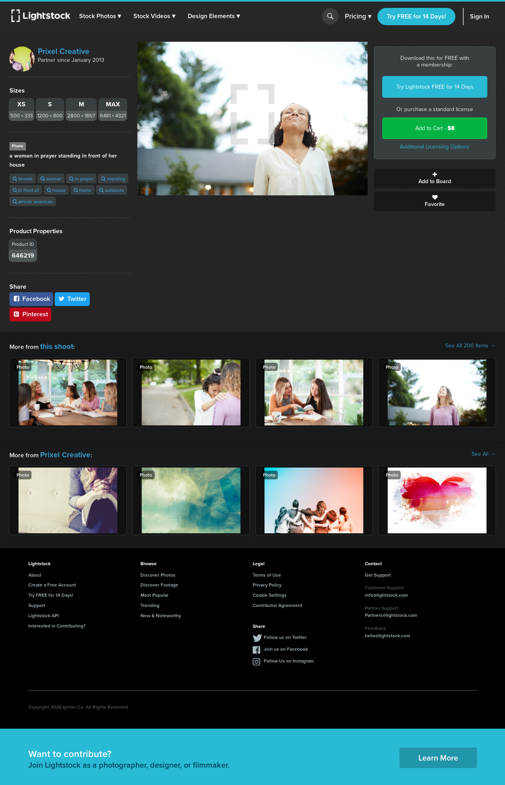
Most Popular (154, 591)
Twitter (72, 298)
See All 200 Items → (470, 346)
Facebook (31, 298)
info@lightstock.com (386, 591)
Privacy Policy (267, 581)
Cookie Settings (270, 591)
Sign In (479, 16)
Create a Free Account (52, 581)
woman (51, 178)
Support (36, 602)
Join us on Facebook (286, 645)
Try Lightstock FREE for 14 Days (435, 87)
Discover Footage (159, 581)
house (56, 190)
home (82, 190)
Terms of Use (267, 571)
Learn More (438, 754)
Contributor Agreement (277, 602)
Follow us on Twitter (285, 634)
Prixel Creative (63, 51)
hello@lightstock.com (387, 632)
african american (33, 201)
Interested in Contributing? (57, 622)
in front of (26, 190)
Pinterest (30, 314)
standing (113, 178)
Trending (150, 602)
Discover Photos (158, 571)
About (34, 571)
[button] (102, 16)
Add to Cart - (435, 128)
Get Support (378, 571)
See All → (484, 453)
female (23, 178)
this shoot (54, 345)
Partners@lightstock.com (391, 612)
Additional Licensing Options (435, 147)
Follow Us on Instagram (289, 657)
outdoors (111, 190)
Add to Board (434, 178)
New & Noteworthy (161, 612)
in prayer (81, 178)
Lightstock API (43, 612)
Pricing (358, 16)
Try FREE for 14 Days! (416, 16)
